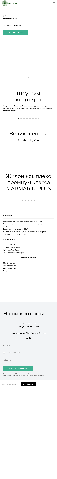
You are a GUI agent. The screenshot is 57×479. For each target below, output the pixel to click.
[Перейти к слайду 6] (26, 148)
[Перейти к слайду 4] (23, 148)
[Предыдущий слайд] (3, 131)
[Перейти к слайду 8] (29, 148)
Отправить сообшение (17, 429)
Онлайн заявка (28, 444)
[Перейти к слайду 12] (35, 148)
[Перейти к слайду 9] (30, 148)
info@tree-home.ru (28, 387)
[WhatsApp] (27, 398)
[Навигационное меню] (54, 3)
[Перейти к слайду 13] (36, 148)
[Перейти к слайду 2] (28, 77)
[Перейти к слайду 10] (32, 148)
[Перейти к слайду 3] (21, 148)
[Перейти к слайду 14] (38, 148)
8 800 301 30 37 (28, 384)
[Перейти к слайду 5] (24, 148)
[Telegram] (30, 398)
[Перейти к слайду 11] (33, 148)
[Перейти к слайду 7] (27, 148)
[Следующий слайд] (53, 131)
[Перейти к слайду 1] (18, 148)
